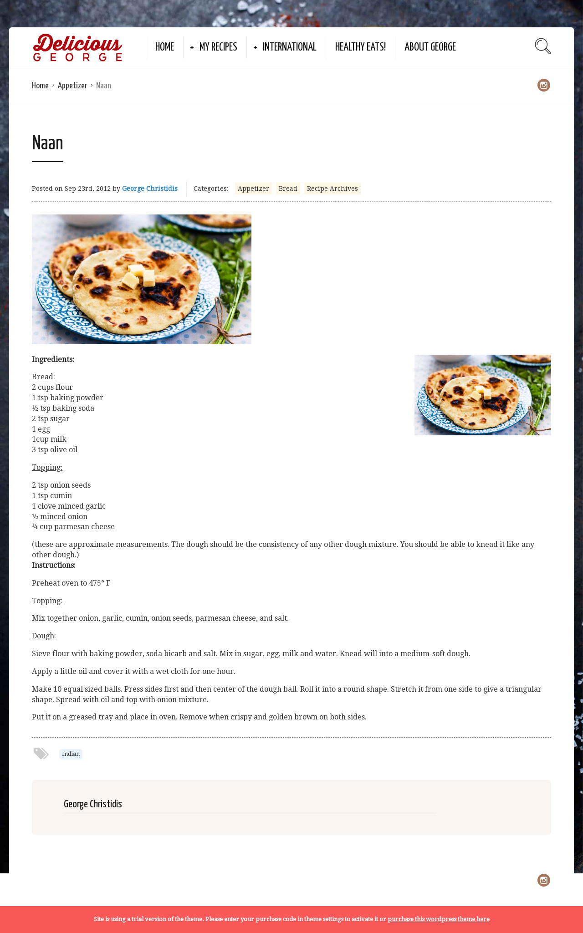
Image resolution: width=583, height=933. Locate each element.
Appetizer (72, 86)
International (290, 47)
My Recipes (218, 47)
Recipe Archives (332, 188)
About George (430, 47)
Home (164, 47)
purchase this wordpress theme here (439, 919)
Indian (71, 754)
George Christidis (150, 188)
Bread (288, 188)
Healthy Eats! (360, 47)
